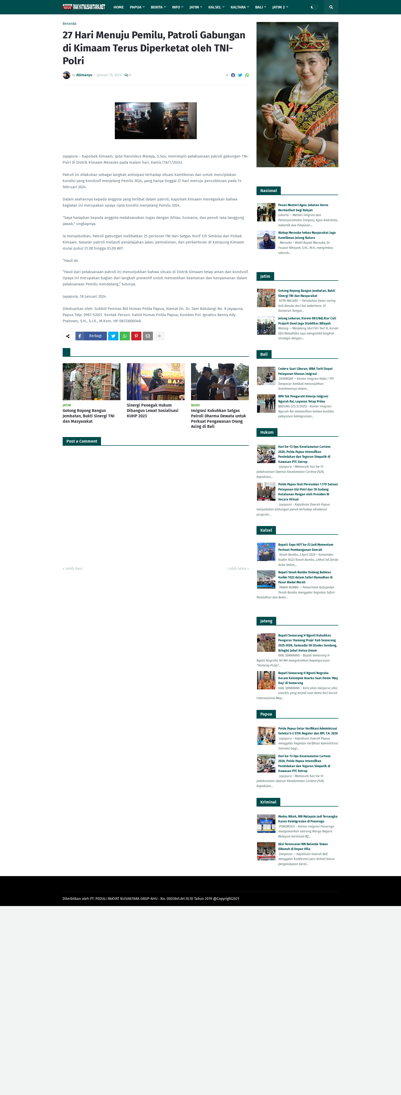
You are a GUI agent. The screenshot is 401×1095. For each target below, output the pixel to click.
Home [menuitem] (119, 7)
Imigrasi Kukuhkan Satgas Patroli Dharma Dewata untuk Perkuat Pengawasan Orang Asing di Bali (218, 418)
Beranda (69, 24)
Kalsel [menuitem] (214, 7)
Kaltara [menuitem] (238, 7)
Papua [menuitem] (135, 7)
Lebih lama (237, 568)
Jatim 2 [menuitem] (278, 7)
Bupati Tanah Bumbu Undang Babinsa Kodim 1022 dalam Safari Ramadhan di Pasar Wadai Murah (305, 577)
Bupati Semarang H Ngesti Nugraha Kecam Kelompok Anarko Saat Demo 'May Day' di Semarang (308, 678)
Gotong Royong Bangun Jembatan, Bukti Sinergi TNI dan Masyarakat (89, 416)
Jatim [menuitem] (194, 7)
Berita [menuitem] (157, 7)
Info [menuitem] (176, 7)
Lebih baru (74, 568)
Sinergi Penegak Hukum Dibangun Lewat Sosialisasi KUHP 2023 (153, 410)
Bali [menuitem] (259, 7)
